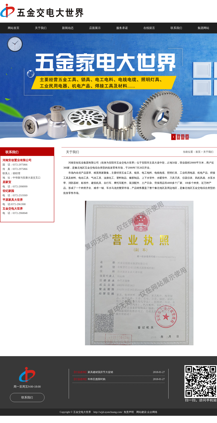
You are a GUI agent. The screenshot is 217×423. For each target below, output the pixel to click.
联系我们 (176, 27)
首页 (198, 152)
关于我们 (40, 27)
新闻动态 (68, 27)
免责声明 (129, 412)
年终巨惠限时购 (89, 379)
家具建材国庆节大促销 (93, 372)
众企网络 (152, 412)
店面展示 (95, 27)
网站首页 (13, 27)
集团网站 (203, 27)
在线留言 (149, 27)
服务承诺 (122, 27)
